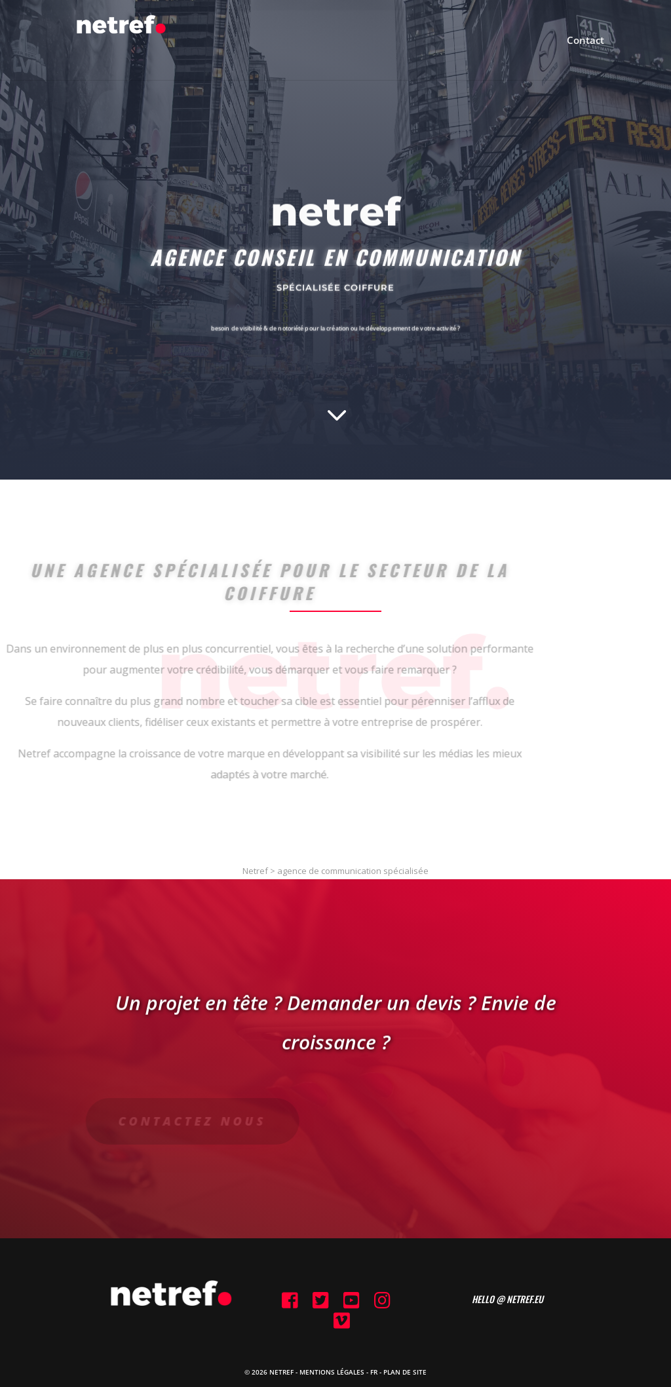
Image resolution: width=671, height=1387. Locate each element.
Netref (255, 871)
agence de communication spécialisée (353, 871)
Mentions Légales (331, 1372)
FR (373, 1372)
